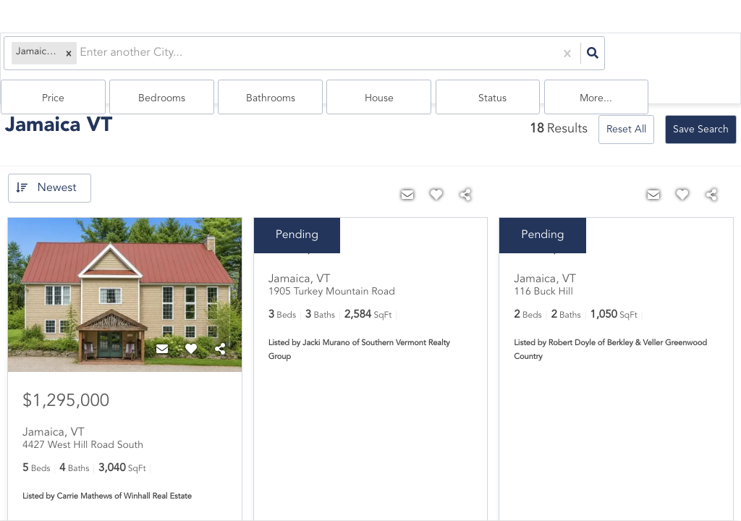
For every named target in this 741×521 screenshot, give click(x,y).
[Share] (220, 327)
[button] (65, 58)
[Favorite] (191, 327)
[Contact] (162, 327)
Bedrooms (399, 59)
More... (699, 59)
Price (324, 59)
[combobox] (77, 58)
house (549, 59)
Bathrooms (474, 59)
